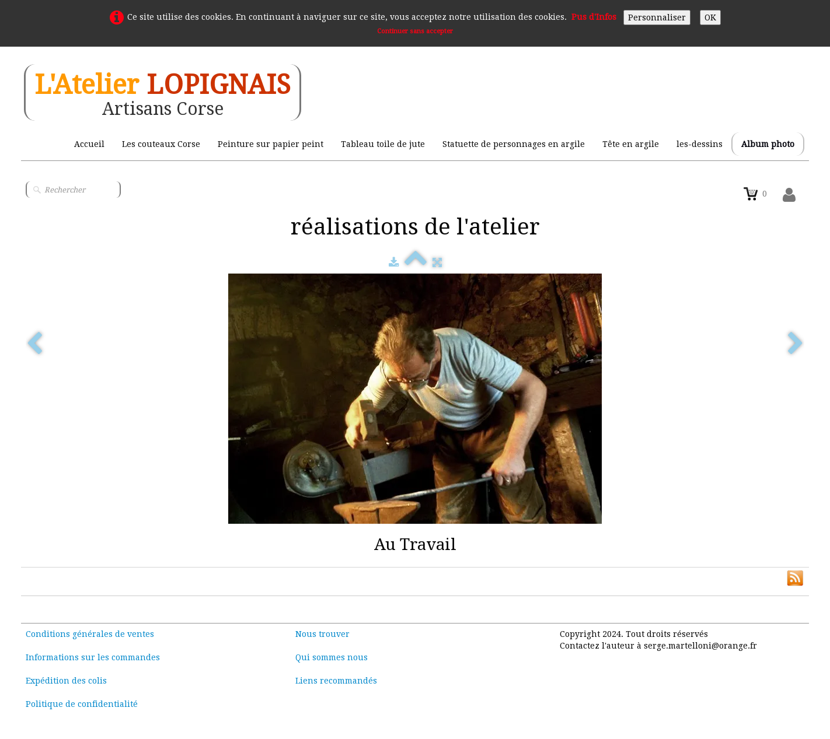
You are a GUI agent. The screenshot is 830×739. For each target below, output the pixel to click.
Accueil (89, 144)
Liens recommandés (336, 680)
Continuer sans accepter (415, 31)
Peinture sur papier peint (270, 144)
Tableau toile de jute (383, 144)
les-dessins (699, 144)
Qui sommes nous (331, 657)
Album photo (767, 144)
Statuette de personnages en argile (513, 144)
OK (710, 17)
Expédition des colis (66, 680)
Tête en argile (630, 144)
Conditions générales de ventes (90, 634)
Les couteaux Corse (161, 144)
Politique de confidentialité (82, 704)
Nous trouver (322, 634)
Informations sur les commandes (93, 657)
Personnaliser (657, 17)
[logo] (162, 92)
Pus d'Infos (593, 17)
